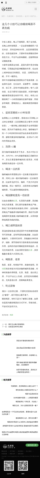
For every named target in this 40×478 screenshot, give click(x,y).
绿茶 (4, 269)
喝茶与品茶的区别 (31, 394)
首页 (3, 16)
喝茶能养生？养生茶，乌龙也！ (27, 401)
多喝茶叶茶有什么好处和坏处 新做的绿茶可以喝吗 (20, 426)
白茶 (30, 250)
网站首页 (2, 2)
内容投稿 (4, 453)
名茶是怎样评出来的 (15, 327)
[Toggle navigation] (36, 9)
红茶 (15, 201)
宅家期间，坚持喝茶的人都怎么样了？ (24, 386)
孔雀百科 (10, 16)
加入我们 (29, 451)
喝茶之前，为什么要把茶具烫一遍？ (25, 405)
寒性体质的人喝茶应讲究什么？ (27, 390)
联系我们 (20, 451)
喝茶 (11, 315)
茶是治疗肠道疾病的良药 (25, 340)
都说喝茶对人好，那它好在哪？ (27, 418)
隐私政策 (20, 453)
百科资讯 (19, 16)
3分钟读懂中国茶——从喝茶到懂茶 (25, 398)
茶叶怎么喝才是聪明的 (16, 324)
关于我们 (12, 451)
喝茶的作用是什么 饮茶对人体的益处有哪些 (22, 422)
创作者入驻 (32, 445)
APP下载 (6, 2)
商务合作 (12, 453)
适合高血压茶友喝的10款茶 (26, 348)
